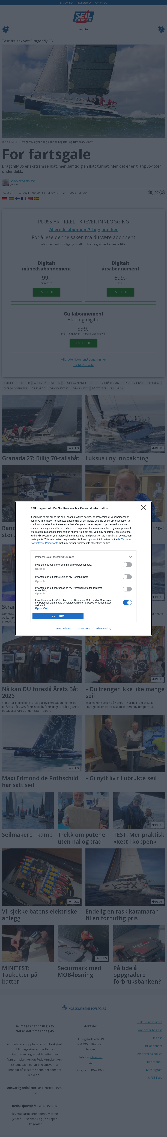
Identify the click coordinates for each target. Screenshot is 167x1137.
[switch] (127, 564)
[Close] (144, 508)
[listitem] (83, 557)
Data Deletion (63, 628)
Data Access (83, 628)
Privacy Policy (103, 628)
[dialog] (83, 568)
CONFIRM (58, 616)
